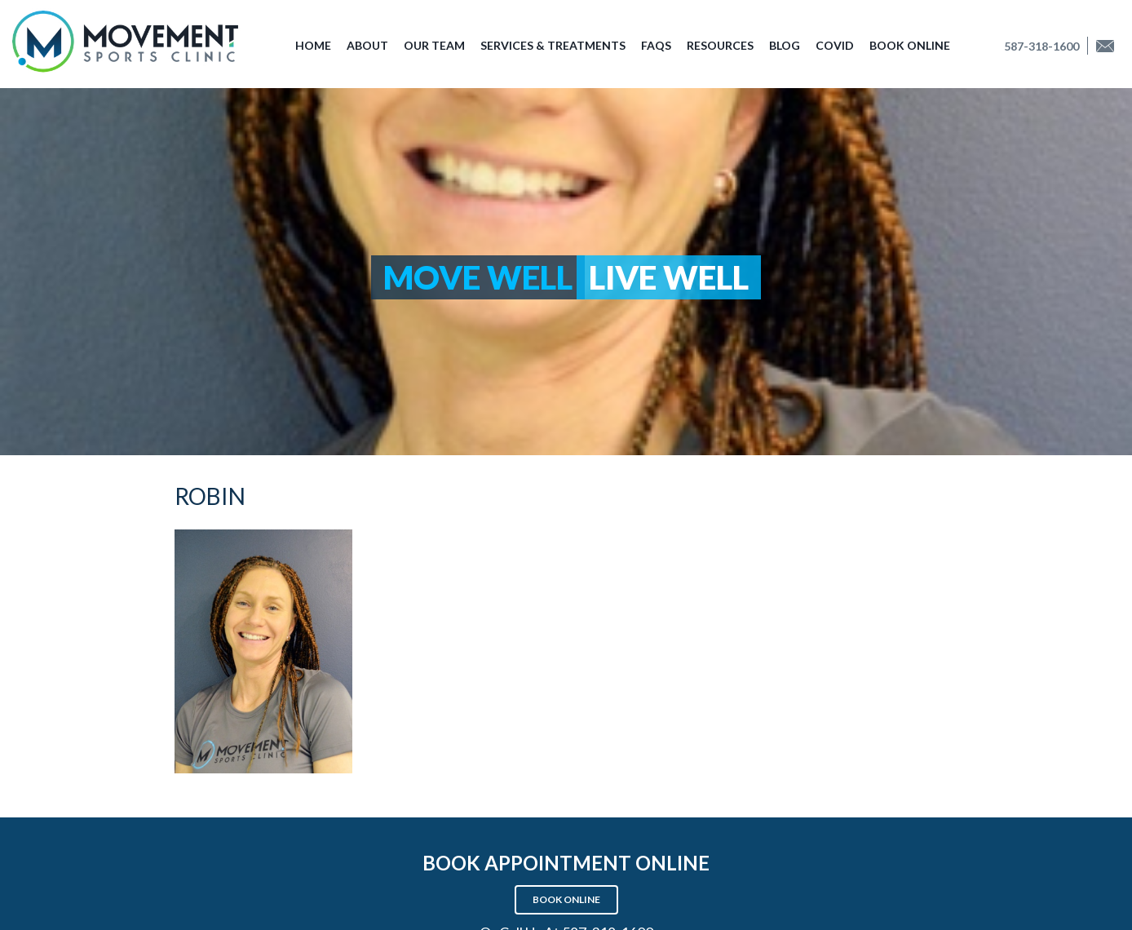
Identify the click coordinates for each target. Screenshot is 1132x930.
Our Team (434, 45)
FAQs (656, 45)
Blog (784, 45)
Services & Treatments (553, 45)
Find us (1110, 46)
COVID (835, 45)
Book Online (909, 45)
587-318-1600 (1041, 46)
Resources (720, 45)
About (367, 45)
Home (313, 45)
